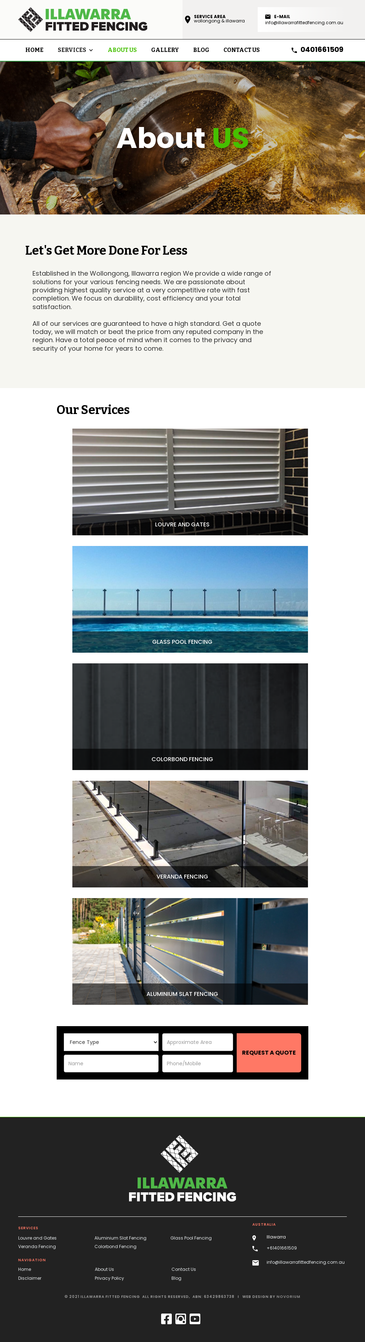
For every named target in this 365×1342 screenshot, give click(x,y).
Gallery (165, 50)
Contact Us (183, 1269)
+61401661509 (282, 1248)
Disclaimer (29, 1278)
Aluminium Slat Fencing (120, 1238)
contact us (241, 50)
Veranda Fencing (37, 1246)
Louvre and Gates (37, 1238)
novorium (288, 1296)
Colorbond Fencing (115, 1246)
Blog (176, 1278)
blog (201, 50)
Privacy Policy (109, 1278)
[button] (76, 50)
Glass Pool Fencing (191, 1238)
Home (34, 50)
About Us (122, 50)
